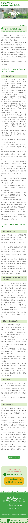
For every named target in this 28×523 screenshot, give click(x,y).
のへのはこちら (14, 481)
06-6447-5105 (16, 520)
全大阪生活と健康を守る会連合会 (10, 4)
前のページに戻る (14, 457)
